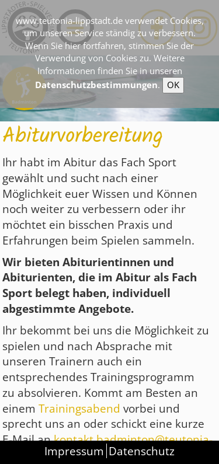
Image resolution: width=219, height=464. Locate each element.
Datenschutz (142, 451)
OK (173, 84)
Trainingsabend (81, 408)
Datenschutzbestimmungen (96, 84)
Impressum (74, 451)
